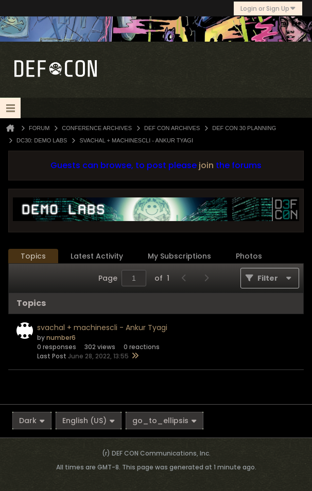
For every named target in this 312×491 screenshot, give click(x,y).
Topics (33, 256)
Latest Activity (97, 256)
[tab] (33, 256)
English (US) (88, 420)
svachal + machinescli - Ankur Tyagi (102, 327)
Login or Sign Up (268, 8)
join (206, 165)
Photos (249, 256)
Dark (32, 420)
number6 (61, 337)
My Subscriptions (179, 256)
